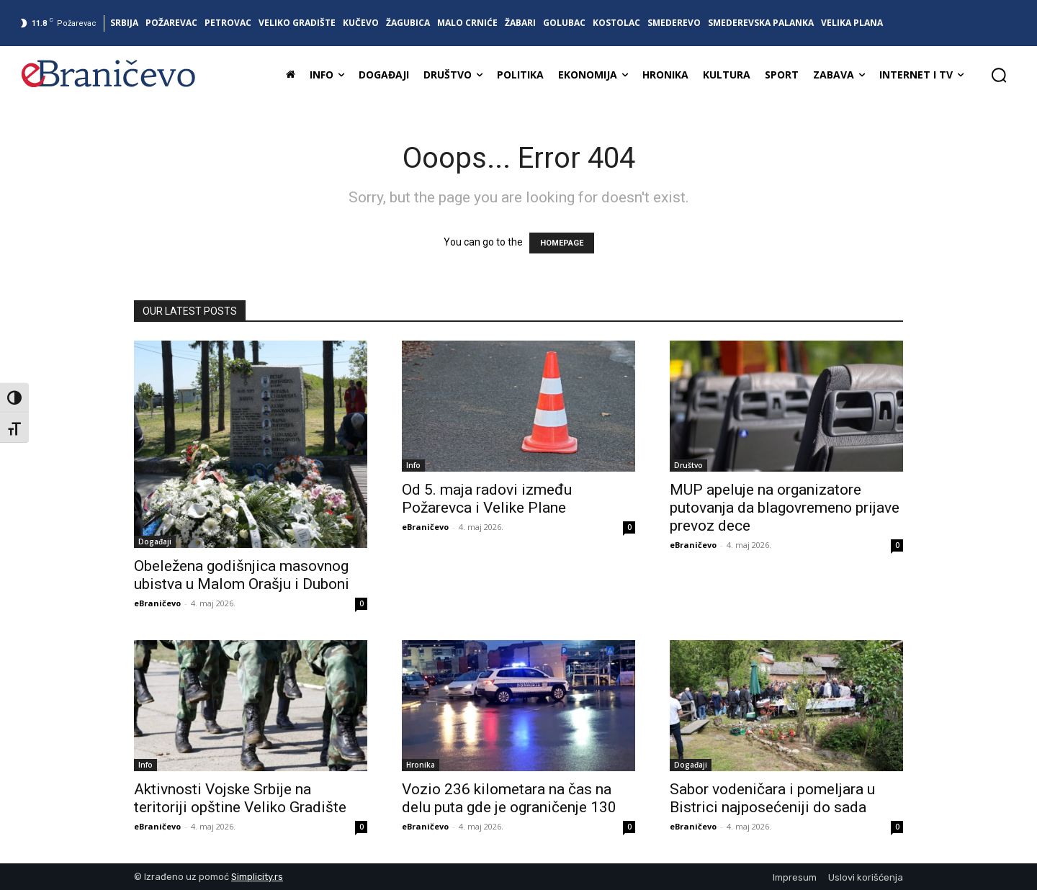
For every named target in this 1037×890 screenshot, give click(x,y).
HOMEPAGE (561, 243)
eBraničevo (157, 603)
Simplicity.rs (257, 876)
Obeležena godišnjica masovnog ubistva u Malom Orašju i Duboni (241, 575)
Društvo (688, 465)
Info (413, 465)
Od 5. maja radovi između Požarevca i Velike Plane (487, 498)
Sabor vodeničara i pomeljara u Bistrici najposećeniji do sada (772, 798)
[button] (999, 75)
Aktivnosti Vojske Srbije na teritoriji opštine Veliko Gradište (240, 798)
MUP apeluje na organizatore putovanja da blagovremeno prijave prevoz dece (784, 507)
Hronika (420, 765)
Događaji (154, 541)
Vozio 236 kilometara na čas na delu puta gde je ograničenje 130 (509, 798)
